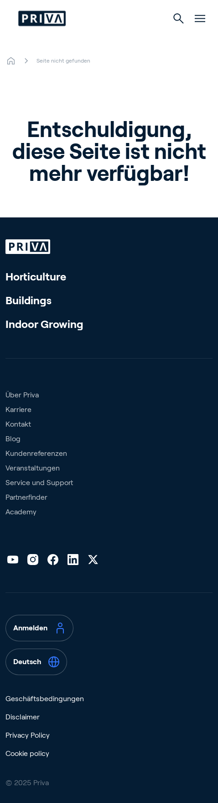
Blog (13, 439)
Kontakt (18, 424)
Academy (20, 512)
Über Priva (22, 395)
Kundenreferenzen (36, 453)
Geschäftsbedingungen (44, 699)
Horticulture (35, 276)
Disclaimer (22, 717)
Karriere (18, 409)
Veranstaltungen (32, 468)
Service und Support (39, 482)
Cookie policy (27, 753)
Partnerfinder (26, 497)
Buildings (28, 300)
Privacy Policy (27, 735)
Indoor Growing (44, 324)
